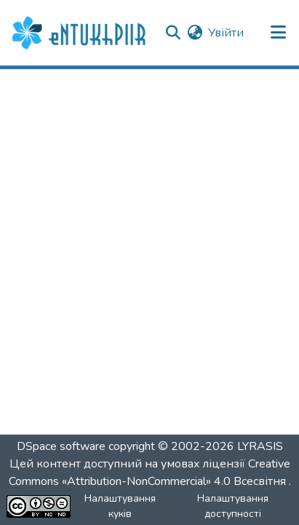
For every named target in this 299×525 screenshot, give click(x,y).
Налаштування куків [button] (120, 506)
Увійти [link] (226, 33)
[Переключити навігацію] (278, 33)
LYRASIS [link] (260, 446)
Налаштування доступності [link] (232, 506)
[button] (81, 33)
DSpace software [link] (61, 446)
